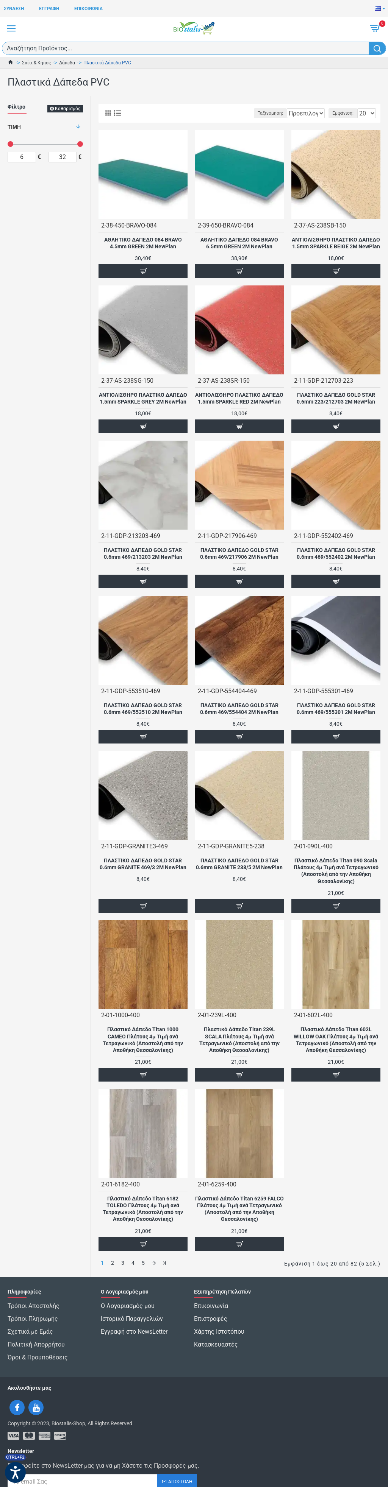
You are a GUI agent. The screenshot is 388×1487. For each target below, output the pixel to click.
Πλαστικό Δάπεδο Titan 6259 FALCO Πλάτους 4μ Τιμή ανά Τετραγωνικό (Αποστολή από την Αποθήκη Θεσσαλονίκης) (239, 1209)
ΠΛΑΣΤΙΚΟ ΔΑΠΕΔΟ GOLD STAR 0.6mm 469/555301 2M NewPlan (336, 708)
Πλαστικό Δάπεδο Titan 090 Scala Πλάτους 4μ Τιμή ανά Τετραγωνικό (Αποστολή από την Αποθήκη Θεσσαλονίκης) (336, 870)
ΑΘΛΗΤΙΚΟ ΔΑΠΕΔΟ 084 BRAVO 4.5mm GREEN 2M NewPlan (143, 243)
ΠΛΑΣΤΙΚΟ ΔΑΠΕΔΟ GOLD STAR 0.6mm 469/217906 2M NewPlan (239, 553)
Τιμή (14, 127)
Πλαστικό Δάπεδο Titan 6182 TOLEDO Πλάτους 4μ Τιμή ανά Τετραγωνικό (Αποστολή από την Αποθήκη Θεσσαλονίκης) (143, 1209)
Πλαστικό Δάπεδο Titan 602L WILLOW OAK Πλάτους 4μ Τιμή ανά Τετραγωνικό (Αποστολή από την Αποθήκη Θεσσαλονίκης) (336, 1039)
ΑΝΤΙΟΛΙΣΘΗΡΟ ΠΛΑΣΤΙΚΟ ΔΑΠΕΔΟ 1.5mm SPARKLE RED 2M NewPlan (239, 398)
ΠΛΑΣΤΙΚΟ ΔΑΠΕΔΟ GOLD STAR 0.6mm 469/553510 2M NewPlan (143, 708)
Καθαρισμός (67, 108)
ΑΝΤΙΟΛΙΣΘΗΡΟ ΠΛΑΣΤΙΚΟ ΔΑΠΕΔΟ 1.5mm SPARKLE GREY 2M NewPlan (143, 398)
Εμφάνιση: (343, 113)
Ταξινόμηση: (226, 113)
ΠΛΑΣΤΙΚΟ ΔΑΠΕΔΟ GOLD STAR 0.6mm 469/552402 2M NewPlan (336, 553)
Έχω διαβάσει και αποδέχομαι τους (91, 1474)
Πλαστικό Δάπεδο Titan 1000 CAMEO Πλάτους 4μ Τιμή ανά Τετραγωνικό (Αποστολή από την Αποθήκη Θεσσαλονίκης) (143, 1039)
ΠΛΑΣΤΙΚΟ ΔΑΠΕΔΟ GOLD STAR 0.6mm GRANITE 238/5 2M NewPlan (239, 863)
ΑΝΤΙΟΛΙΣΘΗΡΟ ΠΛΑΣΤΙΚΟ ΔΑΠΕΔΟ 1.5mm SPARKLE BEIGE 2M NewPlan (336, 243)
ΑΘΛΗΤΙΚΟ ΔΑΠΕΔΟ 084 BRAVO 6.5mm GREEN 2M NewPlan (239, 243)
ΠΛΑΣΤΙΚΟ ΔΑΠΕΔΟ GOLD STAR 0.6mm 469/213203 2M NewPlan (143, 553)
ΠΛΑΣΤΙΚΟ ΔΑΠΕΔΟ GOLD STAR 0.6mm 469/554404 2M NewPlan (239, 708)
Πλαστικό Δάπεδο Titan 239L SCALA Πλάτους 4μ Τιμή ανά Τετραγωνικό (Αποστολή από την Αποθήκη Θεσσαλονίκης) (239, 1039)
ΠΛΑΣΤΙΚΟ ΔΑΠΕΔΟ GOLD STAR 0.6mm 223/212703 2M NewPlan (336, 398)
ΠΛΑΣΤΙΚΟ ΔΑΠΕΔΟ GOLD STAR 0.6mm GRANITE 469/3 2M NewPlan (143, 863)
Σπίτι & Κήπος (36, 62)
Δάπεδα (67, 62)
